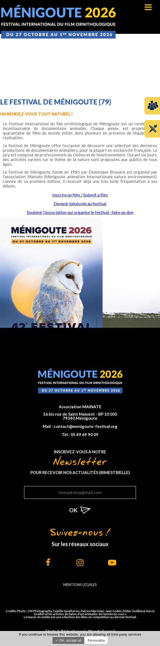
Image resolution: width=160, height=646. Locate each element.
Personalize (96, 640)
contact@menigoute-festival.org (85, 426)
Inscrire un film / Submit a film (80, 194)
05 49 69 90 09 (84, 434)
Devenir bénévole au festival (80, 203)
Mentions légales (80, 584)
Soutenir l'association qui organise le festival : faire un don (80, 212)
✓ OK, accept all (68, 640)
